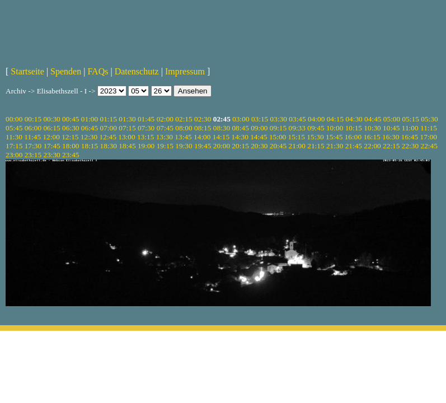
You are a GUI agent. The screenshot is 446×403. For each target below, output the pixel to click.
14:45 (258, 137)
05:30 (429, 119)
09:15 (278, 128)
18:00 (70, 146)
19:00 (146, 146)
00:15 (33, 119)
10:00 (334, 128)
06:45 (89, 128)
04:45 (372, 119)
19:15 (165, 146)
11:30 (14, 137)
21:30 (334, 146)
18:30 (108, 146)
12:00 (51, 137)
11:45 (32, 137)
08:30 (221, 128)
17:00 (428, 137)
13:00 (126, 137)
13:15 (145, 137)
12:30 (89, 137)
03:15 (259, 119)
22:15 (391, 146)
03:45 (297, 119)
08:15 (202, 128)
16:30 (390, 137)
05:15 (410, 119)
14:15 (221, 137)
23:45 (70, 155)
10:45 (391, 128)
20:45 (278, 146)
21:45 (353, 146)
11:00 (410, 128)
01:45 (146, 119)
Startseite (27, 71)
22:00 (372, 146)
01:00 (89, 119)
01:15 (108, 119)
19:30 (183, 146)
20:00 (221, 146)
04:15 (335, 119)
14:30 (239, 137)
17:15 (14, 146)
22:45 (428, 146)
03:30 (278, 119)
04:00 (316, 119)
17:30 (33, 146)
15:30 (315, 137)
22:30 (410, 146)
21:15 (315, 146)
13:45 (183, 137)
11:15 (428, 128)
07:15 (127, 128)
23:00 (14, 155)
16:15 (371, 137)
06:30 (70, 128)
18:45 (127, 146)
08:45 (240, 128)
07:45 (165, 128)
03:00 (240, 119)
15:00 (277, 137)
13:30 (164, 137)
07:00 (108, 128)
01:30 (127, 119)
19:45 (202, 146)
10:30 (372, 128)
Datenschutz (137, 71)
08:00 (183, 128)
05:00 (391, 119)
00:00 (14, 119)
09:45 (315, 128)
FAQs (97, 71)
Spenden (65, 71)
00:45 (70, 119)
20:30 (259, 146)
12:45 (108, 137)
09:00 (259, 128)
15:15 (296, 137)
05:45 (14, 128)
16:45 (409, 137)
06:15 (51, 128)
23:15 (33, 155)
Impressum (185, 71)
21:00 (297, 146)
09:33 (297, 128)
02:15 (183, 119)
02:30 (202, 119)
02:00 (165, 119)
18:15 (89, 146)
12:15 (70, 137)
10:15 (353, 128)
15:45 (334, 137)
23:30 (51, 155)
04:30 (353, 119)
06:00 (33, 128)
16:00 (353, 137)
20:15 (240, 146)
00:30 (51, 119)
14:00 (202, 137)
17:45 (51, 146)
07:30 (146, 128)
